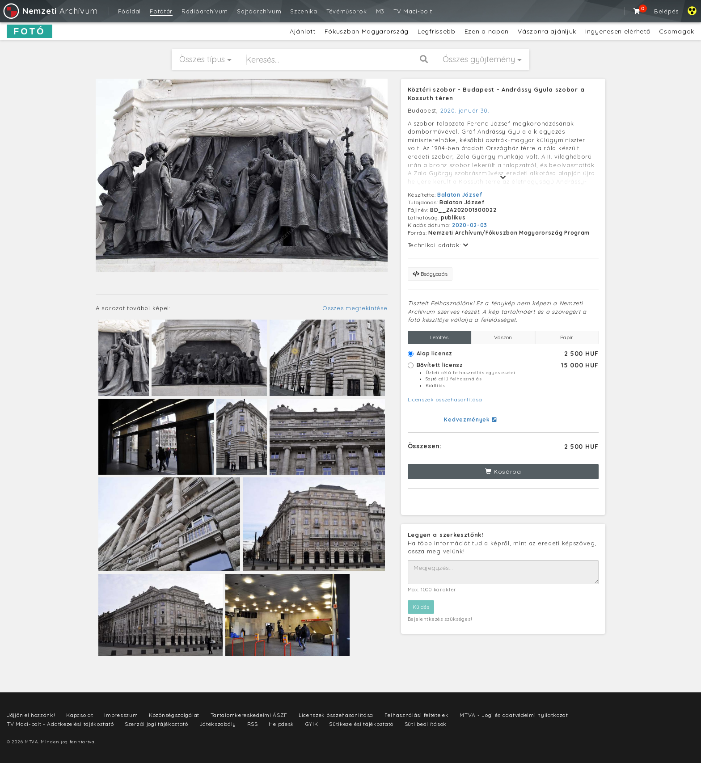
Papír (566, 337)
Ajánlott (303, 31)
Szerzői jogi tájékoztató (156, 724)
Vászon (503, 337)
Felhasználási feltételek (416, 715)
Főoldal (129, 11)
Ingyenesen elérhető (617, 31)
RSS (252, 724)
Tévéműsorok (346, 11)
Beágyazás (430, 273)
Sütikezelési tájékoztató (361, 724)
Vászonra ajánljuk (547, 31)
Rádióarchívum (205, 11)
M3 (380, 11)
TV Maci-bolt (412, 11)
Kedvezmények (470, 419)
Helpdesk (281, 724)
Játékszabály (217, 724)
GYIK (311, 724)
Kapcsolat (79, 715)
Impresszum (121, 715)
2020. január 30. (465, 110)
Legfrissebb (437, 31)
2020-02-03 (469, 225)
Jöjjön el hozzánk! (31, 715)
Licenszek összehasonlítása (445, 399)
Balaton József (459, 194)
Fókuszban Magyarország (367, 31)
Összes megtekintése (354, 308)
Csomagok (676, 31)
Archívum (49, 11)
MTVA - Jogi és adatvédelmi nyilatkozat (514, 715)
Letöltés (439, 337)
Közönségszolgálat (174, 715)
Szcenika (303, 11)
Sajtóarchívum (259, 11)
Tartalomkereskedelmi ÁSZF (249, 715)
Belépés (666, 11)
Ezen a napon (487, 31)
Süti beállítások (426, 724)
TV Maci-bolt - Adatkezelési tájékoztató (60, 724)
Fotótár (161, 11)
